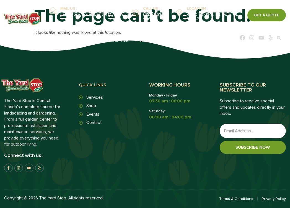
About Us (81, 34)
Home (55, 34)
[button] (279, 38)
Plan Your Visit (114, 40)
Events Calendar (71, 40)
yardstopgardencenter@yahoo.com (97, 14)
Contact (181, 40)
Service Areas (176, 34)
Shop (107, 34)
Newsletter (151, 40)
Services (136, 34)
